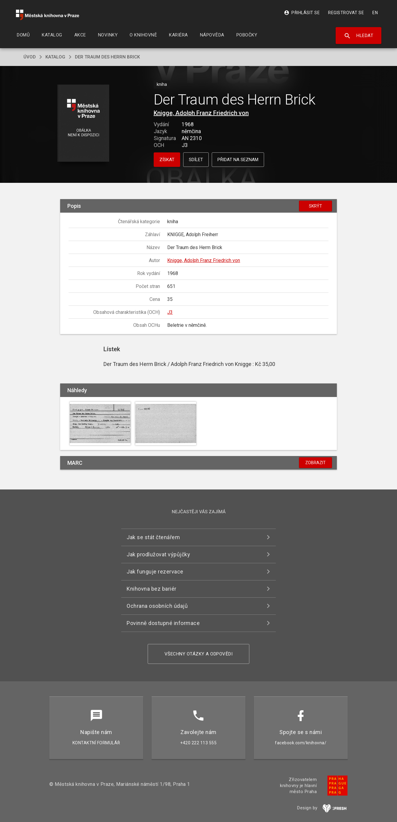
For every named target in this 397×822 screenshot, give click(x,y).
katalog (55, 57)
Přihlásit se (302, 12)
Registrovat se (346, 12)
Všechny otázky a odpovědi (199, 654)
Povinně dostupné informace (163, 623)
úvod (29, 57)
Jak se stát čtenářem (153, 537)
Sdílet (196, 159)
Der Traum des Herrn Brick (107, 57)
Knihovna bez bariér (152, 589)
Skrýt (315, 206)
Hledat (359, 35)
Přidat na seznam (237, 159)
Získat (166, 159)
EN (375, 12)
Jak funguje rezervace (155, 571)
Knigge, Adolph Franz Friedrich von (201, 113)
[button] (83, 124)
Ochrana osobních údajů (157, 606)
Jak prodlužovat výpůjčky (158, 554)
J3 (170, 312)
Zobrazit (315, 462)
